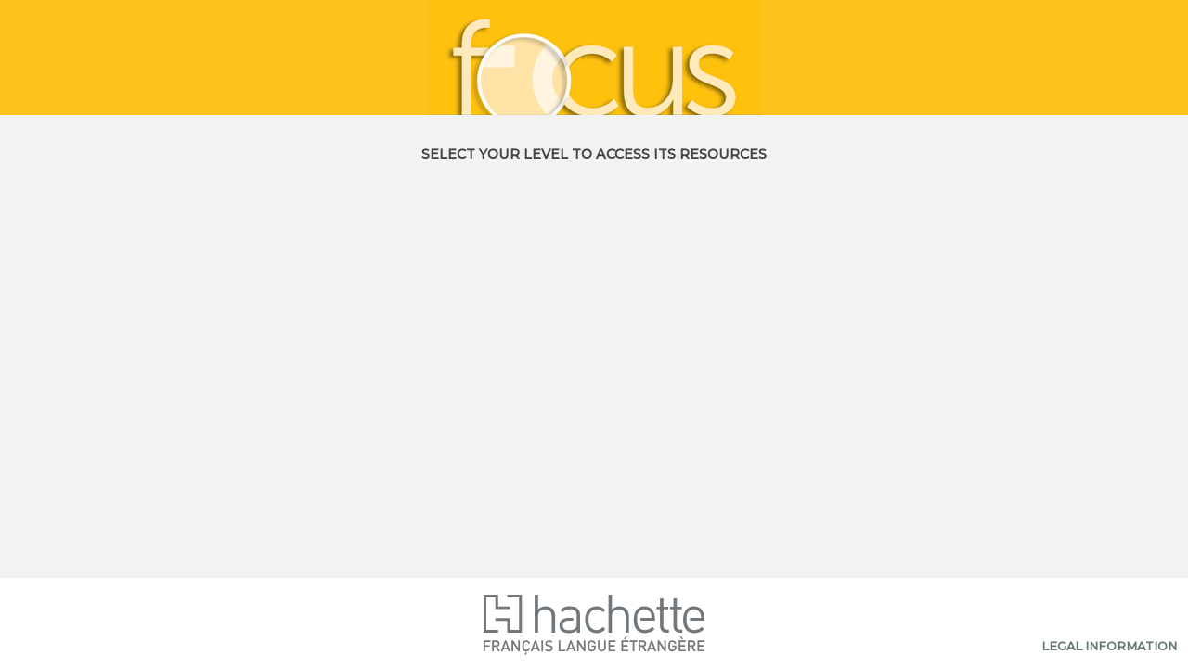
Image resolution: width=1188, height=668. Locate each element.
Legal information (1109, 646)
